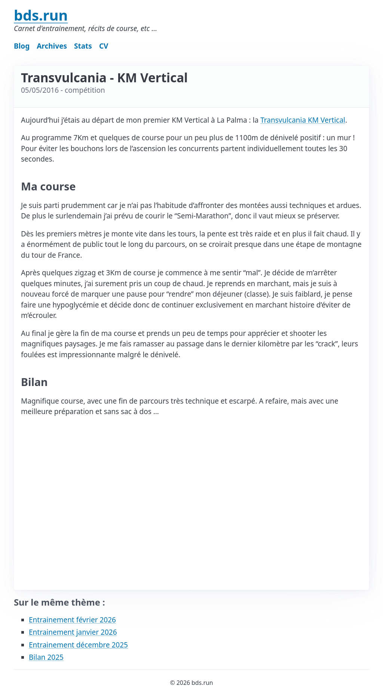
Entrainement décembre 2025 (78, 645)
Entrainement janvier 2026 (73, 632)
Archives (52, 46)
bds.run (41, 15)
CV (103, 46)
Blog (22, 46)
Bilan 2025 (46, 657)
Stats (83, 46)
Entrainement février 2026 (72, 620)
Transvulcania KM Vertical (302, 120)
